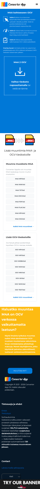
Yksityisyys (6, 413)
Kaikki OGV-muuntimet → (23, 297)
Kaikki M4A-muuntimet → (23, 226)
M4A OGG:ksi (20, 219)
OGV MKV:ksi (20, 272)
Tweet (28, 55)
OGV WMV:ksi (20, 284)
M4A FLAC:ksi (20, 207)
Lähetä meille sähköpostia (13, 468)
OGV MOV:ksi (20, 267)
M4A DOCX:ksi (20, 196)
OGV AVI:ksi (20, 278)
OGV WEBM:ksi (20, 261)
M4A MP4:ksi (20, 213)
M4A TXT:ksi (20, 190)
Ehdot (4, 411)
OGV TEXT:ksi (20, 290)
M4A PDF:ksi (20, 202)
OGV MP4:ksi (20, 250)
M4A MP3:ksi (20, 179)
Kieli (11, 477)
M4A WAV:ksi (20, 184)
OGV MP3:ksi (20, 255)
